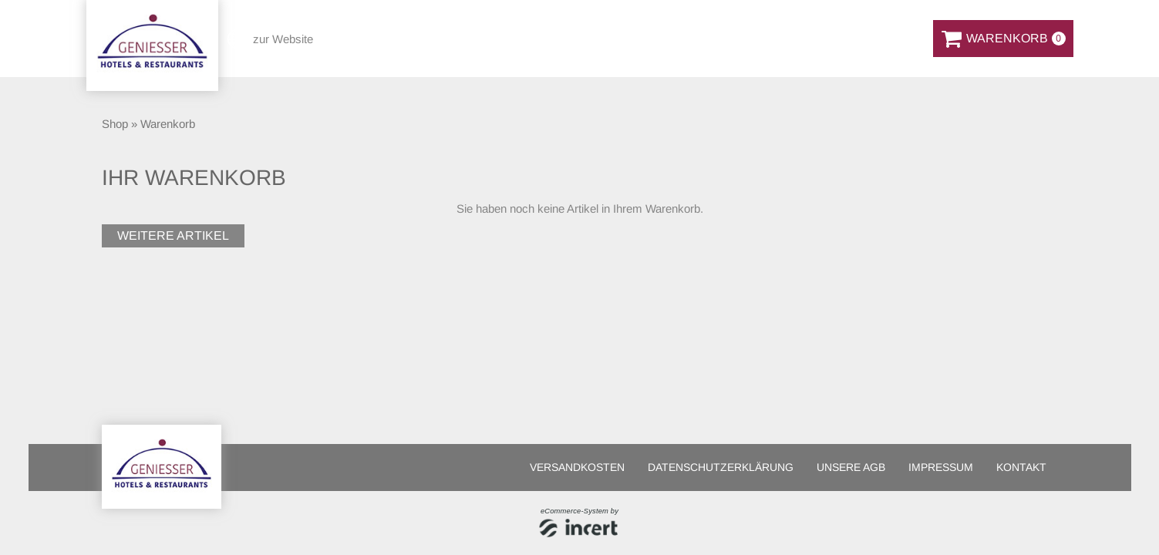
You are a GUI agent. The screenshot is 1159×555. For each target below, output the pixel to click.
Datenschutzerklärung (720, 467)
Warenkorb (167, 123)
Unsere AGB (851, 467)
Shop (115, 123)
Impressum (940, 467)
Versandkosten (577, 467)
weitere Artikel (173, 235)
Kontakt (1021, 467)
